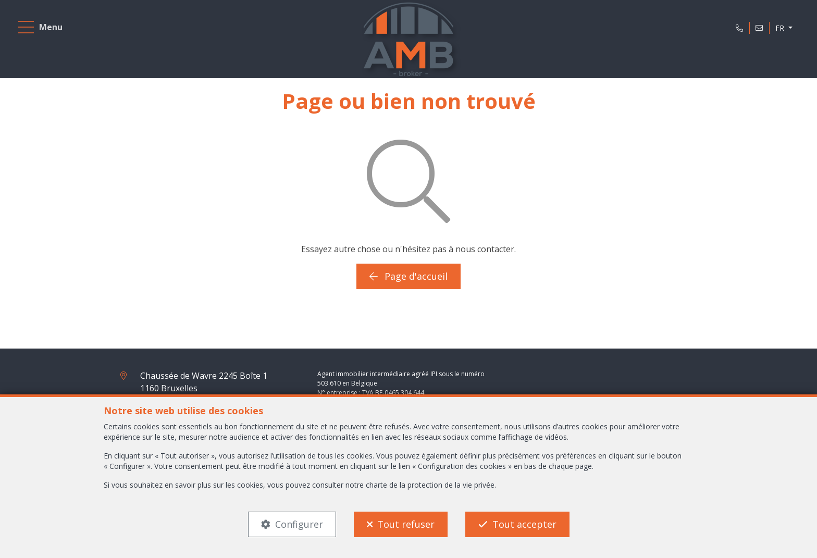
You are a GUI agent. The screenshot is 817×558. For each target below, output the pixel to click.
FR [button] (780, 28)
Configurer (299, 524)
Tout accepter (524, 524)
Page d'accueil (408, 276)
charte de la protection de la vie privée (430, 485)
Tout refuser (406, 524)
